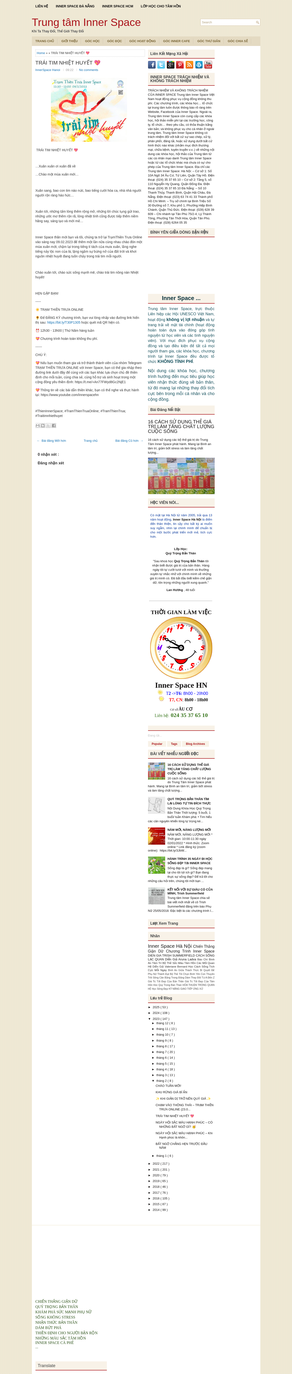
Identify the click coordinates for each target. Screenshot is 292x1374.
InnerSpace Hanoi (48, 70)
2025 (157, 1007)
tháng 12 (162, 1023)
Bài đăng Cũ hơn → (129, 440)
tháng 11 (162, 1029)
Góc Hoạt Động (142, 41)
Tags (174, 744)
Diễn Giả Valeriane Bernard (170, 966)
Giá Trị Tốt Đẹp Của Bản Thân (166, 981)
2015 (157, 1204)
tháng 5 (162, 1063)
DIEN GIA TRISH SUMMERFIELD (172, 955)
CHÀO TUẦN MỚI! (168, 1086)
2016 (157, 1198)
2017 (157, 1192)
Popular (157, 744)
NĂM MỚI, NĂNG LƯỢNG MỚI (189, 830)
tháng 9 (162, 1040)
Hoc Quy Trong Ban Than (168, 985)
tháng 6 (162, 1057)
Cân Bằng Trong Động (172, 977)
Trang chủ (91, 440)
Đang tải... (155, 735)
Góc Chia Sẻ (238, 41)
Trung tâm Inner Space (86, 22)
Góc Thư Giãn (208, 41)
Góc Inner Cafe (176, 41)
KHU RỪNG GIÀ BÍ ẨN (171, 1092)
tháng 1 (162, 1156)
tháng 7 (162, 1052)
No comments (88, 70)
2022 (157, 1163)
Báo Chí (203, 959)
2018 (157, 1186)
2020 (157, 1175)
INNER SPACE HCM (117, 6)
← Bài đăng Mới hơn (51, 440)
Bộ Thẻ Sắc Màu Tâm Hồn (180, 962)
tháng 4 (162, 1069)
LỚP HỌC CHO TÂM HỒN (161, 6)
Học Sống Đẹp (160, 989)
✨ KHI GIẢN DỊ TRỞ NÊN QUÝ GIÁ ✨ (183, 1098)
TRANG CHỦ (44, 41)
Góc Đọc (114, 41)
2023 (157, 1019)
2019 (157, 1181)
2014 (157, 1210)
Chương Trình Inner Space (190, 951)
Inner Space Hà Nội (187, 519)
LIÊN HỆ (41, 6)
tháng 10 (162, 1034)
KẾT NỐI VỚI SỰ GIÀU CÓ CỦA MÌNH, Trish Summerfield (190, 891)
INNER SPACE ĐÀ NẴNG (75, 6)
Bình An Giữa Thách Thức (184, 970)
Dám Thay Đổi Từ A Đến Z (199, 977)
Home (41, 53)
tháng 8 (162, 1046)
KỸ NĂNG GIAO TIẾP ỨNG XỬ (186, 989)
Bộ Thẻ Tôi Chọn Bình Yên (185, 974)
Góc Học (92, 41)
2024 (157, 1013)
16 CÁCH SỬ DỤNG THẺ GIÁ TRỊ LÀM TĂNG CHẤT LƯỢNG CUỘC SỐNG (181, 426)
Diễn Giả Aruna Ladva (181, 959)
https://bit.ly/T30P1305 (63, 322)
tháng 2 (162, 1081)
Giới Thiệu (69, 41)
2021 (157, 1169)
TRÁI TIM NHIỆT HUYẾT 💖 (67, 62)
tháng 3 (162, 1075)
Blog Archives (195, 744)
